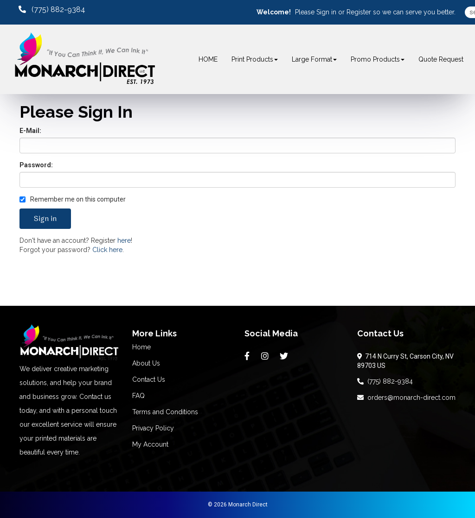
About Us (146, 363)
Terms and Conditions (165, 412)
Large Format (314, 59)
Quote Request (440, 59)
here (124, 240)
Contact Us (148, 379)
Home (141, 347)
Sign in (326, 12)
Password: (36, 165)
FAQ (138, 395)
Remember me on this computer (72, 199)
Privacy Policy (153, 428)
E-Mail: (30, 130)
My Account (150, 444)
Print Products (254, 59)
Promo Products (377, 59)
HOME (208, 59)
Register (359, 12)
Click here (107, 249)
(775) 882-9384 (385, 381)
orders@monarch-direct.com (406, 397)
